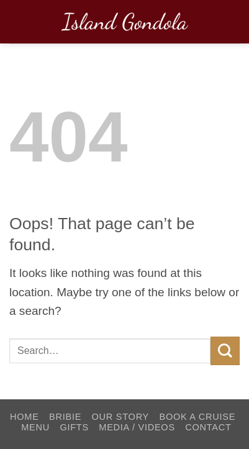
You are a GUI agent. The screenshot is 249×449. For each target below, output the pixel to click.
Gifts (74, 427)
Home (24, 417)
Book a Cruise (197, 417)
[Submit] (225, 351)
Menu (35, 427)
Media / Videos (137, 427)
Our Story (121, 417)
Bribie (65, 417)
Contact (208, 427)
